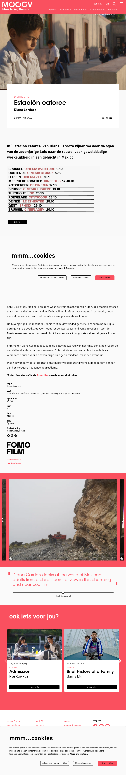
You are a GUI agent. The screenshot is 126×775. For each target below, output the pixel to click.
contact (98, 4)
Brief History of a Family (90, 680)
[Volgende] (120, 668)
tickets (17, 230)
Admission (19, 680)
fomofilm (43, 383)
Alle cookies (104, 286)
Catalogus (14, 471)
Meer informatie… (67, 276)
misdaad (27, 126)
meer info (34, 695)
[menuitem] (52, 10)
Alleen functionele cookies (50, 286)
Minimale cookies (80, 286)
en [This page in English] (107, 4)
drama (17, 126)
